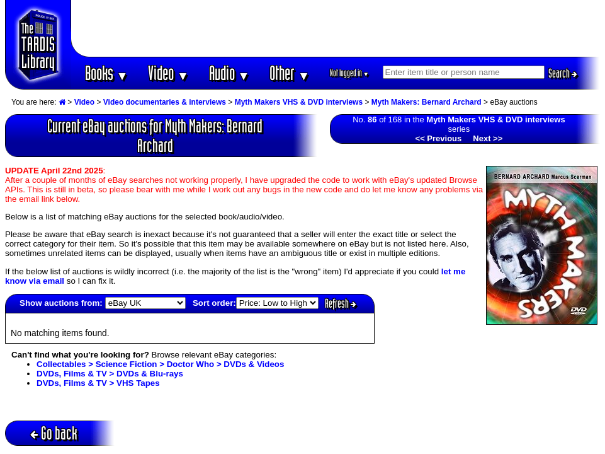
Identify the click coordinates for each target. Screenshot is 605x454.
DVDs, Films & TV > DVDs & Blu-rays (110, 373)
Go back (53, 433)
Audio (229, 73)
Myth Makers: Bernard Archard (426, 102)
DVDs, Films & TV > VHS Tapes (98, 383)
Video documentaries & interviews (164, 102)
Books (106, 73)
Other (289, 73)
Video (168, 73)
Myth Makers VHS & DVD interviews (299, 102)
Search (562, 73)
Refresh (340, 303)
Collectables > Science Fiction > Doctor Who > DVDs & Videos (160, 364)
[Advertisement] (335, 28)
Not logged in (350, 72)
